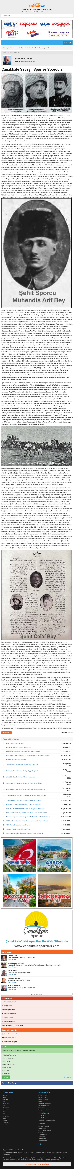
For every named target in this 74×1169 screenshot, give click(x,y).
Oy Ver (6, 1077)
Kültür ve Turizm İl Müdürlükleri (12, 1025)
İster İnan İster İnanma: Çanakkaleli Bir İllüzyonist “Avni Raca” (25, 809)
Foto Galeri (36, 12)
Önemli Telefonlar (8, 1021)
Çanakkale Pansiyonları (44, 1103)
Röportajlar (41, 1132)
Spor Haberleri (42, 1136)
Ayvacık (5, 1097)
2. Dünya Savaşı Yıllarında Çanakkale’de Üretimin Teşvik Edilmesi (26, 795)
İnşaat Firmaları (8, 1017)
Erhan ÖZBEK (12, 956)
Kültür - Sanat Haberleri (44, 1130)
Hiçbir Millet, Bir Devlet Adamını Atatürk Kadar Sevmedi (23, 751)
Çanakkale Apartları (43, 1118)
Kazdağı (5, 1118)
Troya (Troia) (6, 1122)
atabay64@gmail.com (28, 61)
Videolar (43, 12)
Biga (4, 1101)
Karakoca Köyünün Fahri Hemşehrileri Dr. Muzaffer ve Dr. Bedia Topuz (28, 817)
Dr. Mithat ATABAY (23, 58)
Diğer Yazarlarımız (36, 994)
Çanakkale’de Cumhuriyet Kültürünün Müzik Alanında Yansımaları (26, 813)
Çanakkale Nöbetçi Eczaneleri (46, 1120)
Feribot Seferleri (42, 1095)
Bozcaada (6, 1061)
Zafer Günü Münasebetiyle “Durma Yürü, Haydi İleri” (22, 765)
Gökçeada (6, 1070)
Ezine (4, 1112)
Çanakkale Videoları (9, 1038)
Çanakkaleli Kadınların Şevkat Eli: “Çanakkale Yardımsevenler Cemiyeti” (28, 755)
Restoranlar (7, 1006)
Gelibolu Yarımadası (9, 1055)
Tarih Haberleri (42, 1138)
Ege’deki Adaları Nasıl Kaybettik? (16, 759)
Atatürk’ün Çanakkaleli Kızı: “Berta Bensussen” (20, 777)
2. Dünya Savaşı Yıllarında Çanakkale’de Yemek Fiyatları (23, 800)
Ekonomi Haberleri (43, 1126)
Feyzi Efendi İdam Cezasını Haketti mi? (18, 747)
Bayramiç (5, 1099)
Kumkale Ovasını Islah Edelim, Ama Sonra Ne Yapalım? (23, 804)
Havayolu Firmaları (9, 1013)
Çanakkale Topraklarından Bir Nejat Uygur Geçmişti (22, 771)
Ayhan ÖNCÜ (12, 971)
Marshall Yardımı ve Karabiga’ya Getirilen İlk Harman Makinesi (25, 789)
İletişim (40, 1147)
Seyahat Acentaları (9, 1002)
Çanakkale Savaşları (9, 1041)
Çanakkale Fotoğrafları (10, 1034)
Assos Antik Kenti (8, 1064)
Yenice (5, 1124)
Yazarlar (49, 12)
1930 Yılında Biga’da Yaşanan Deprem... (18, 825)
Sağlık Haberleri (42, 1134)
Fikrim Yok (6, 1073)
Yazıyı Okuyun (12, 959)
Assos (5, 1095)
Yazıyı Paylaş (7, 732)
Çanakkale (6, 1107)
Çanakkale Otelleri (43, 1116)
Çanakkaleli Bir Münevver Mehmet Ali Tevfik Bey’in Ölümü (24, 783)
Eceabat (5, 1110)
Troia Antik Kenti (8, 1058)
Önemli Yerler (26, 12)
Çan (4, 1105)
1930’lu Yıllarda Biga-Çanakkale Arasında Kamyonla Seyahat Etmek (27, 821)
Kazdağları (6, 1067)
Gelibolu (5, 1114)
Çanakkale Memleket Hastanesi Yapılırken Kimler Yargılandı (24, 833)
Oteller (40, 1101)
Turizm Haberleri (42, 1140)
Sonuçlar (67, 1077)
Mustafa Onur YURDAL (16, 963)
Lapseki (5, 1120)
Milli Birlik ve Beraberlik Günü (15, 743)
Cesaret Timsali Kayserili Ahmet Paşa (18, 829)
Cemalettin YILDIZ (14, 978)
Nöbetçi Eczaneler (8, 1009)
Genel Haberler (42, 1128)
